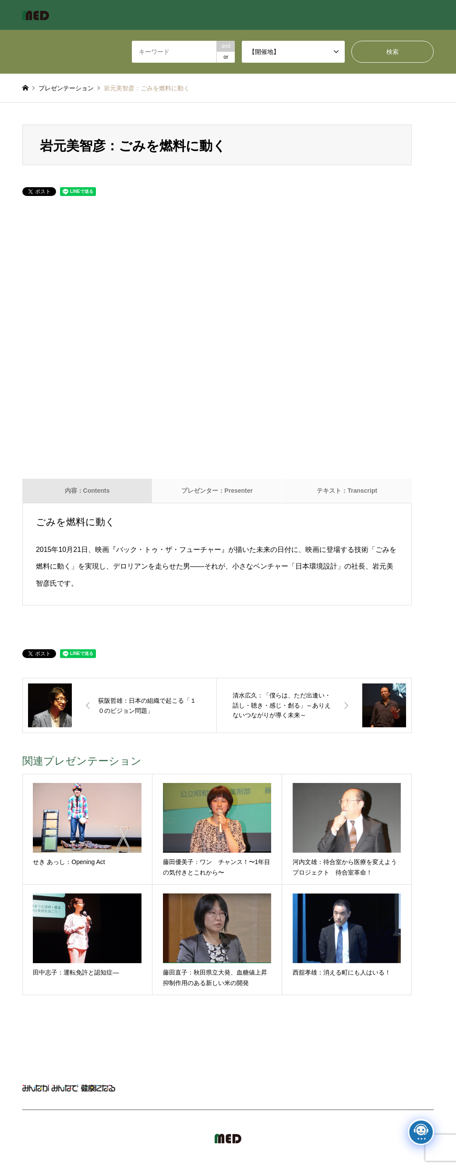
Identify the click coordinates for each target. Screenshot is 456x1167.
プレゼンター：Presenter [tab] (217, 490)
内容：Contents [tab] (87, 490)
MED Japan (389, 1133)
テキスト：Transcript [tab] (347, 490)
